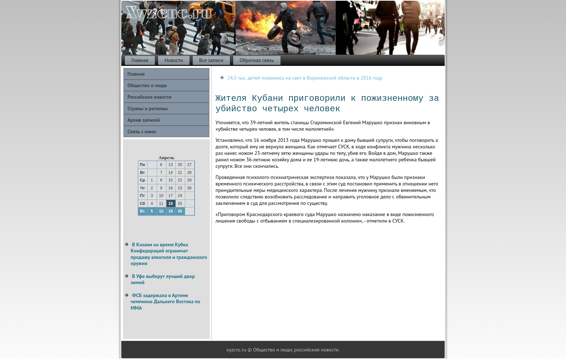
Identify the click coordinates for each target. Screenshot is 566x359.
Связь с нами (141, 131)
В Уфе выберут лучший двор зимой (163, 279)
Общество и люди (147, 85)
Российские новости (149, 97)
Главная (139, 60)
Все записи (211, 60)
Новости (174, 60)
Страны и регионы (147, 108)
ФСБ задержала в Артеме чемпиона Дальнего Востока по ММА (165, 301)
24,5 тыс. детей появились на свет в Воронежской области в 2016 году (305, 78)
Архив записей (143, 120)
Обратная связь (257, 60)
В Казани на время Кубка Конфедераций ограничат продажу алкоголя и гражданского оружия (169, 254)
